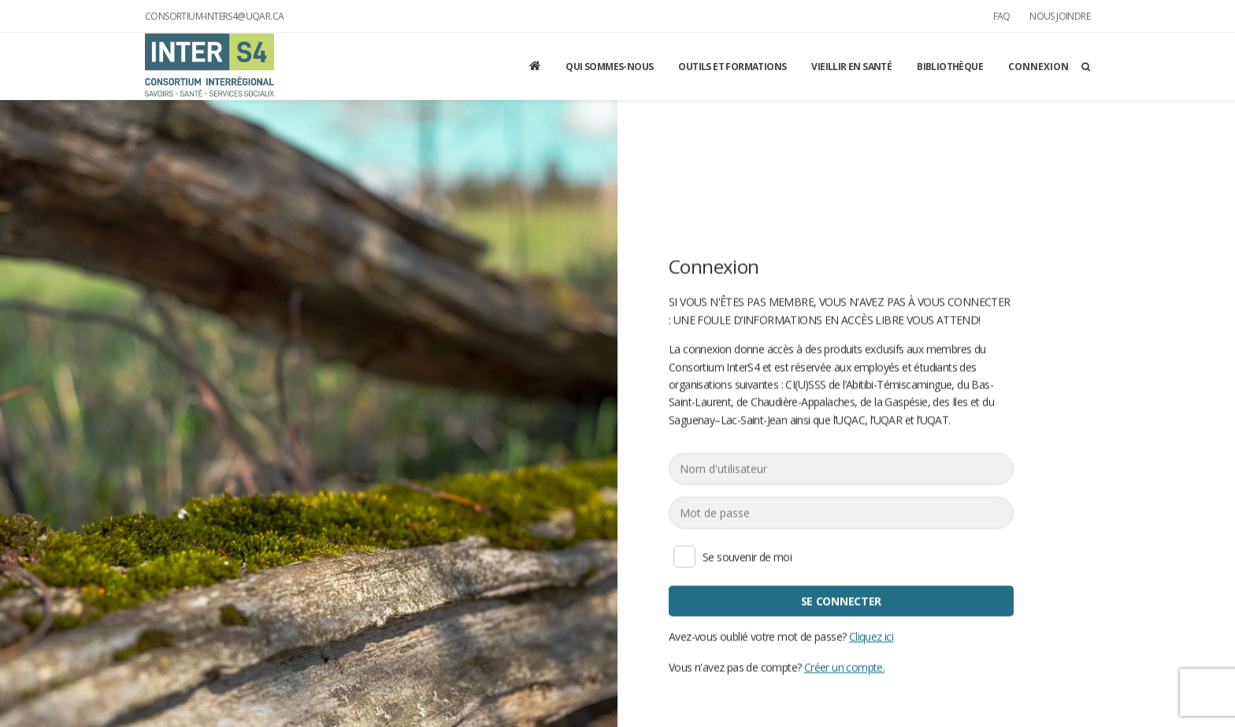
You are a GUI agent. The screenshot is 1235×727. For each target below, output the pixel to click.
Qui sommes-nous (609, 66)
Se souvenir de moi (684, 556)
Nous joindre (1059, 16)
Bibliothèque (950, 66)
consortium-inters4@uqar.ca (214, 16)
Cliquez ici (871, 636)
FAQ (1002, 16)
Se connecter (841, 600)
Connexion (1038, 66)
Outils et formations (732, 66)
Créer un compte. (844, 666)
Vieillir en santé (851, 66)
